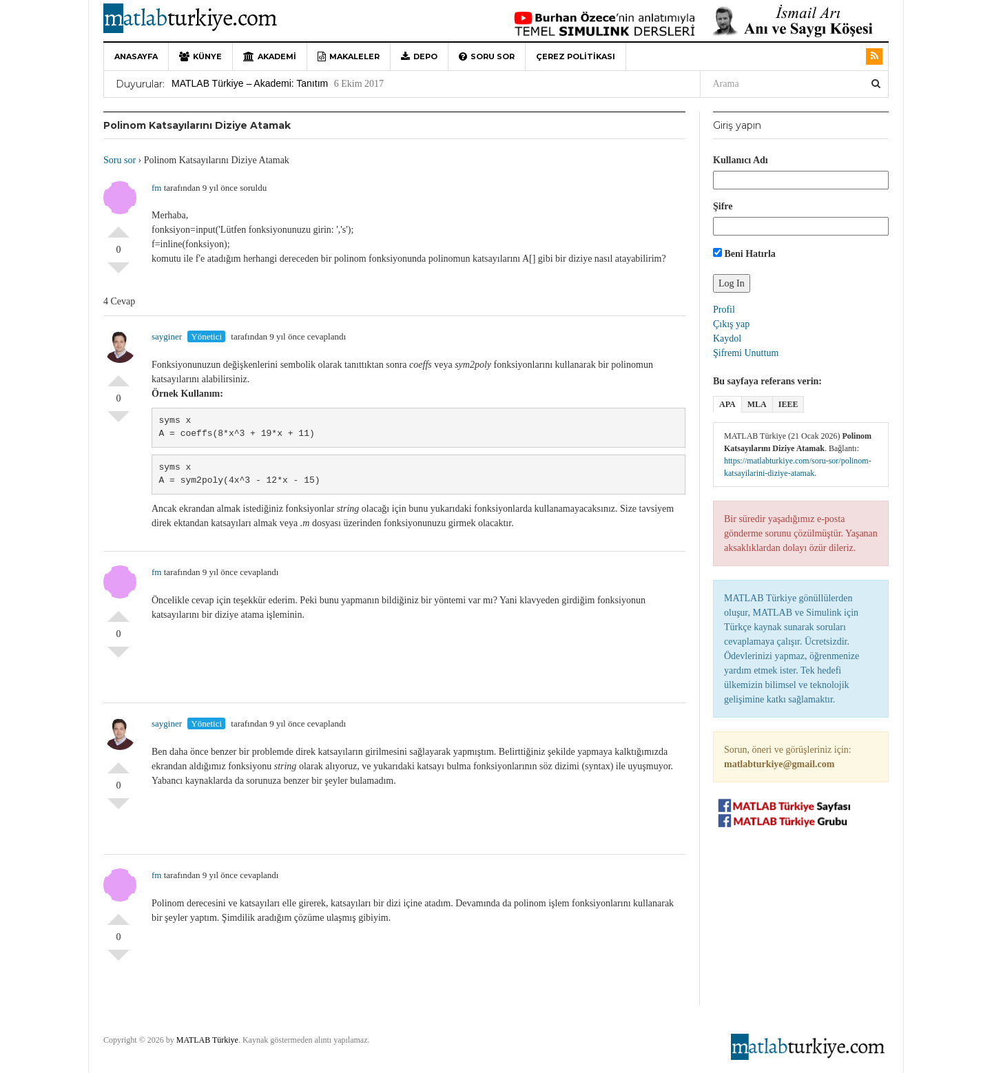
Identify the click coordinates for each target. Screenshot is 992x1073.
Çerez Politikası (575, 56)
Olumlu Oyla (118, 227)
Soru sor (487, 56)
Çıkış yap (731, 324)
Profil (724, 309)
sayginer (167, 336)
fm (156, 188)
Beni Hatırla (744, 253)
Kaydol (727, 338)
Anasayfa (136, 56)
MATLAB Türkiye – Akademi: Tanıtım (250, 83)
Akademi (269, 56)
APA (727, 404)
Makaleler (349, 56)
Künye (200, 56)
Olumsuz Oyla (118, 273)
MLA (757, 404)
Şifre (723, 206)
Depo (419, 56)
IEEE (788, 404)
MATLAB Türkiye (207, 1040)
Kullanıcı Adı (740, 160)
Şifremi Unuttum (745, 353)
